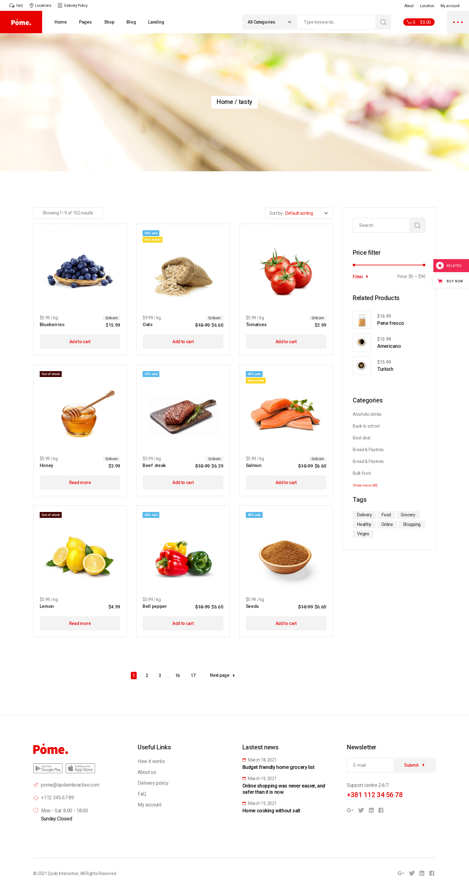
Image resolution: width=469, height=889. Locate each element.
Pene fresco (390, 323)
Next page (222, 675)
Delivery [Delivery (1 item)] (364, 514)
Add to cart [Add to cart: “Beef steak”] (182, 482)
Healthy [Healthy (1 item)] (364, 524)
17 (193, 675)
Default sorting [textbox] (299, 213)
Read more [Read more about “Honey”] (80, 482)
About (409, 6)
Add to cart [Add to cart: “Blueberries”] (80, 341)
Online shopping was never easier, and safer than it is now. (283, 789)
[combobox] (270, 22)
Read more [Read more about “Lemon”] (80, 623)
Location (427, 6)
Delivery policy (153, 783)
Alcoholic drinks (367, 414)
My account (450, 6)
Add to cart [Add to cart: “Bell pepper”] (182, 623)
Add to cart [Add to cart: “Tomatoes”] (286, 341)
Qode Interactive (63, 873)
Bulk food (361, 473)
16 (177, 675)
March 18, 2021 (259, 760)
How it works (151, 761)
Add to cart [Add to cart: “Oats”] (182, 341)
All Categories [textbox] (261, 22)
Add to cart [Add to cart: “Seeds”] (286, 623)
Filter (358, 276)
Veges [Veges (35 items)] (363, 533)
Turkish (385, 369)
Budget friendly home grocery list (278, 767)
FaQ (142, 794)
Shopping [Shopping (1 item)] (412, 524)
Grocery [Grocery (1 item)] (408, 514)
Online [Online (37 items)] (387, 524)
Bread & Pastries (368, 449)
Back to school (366, 426)
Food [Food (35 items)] (386, 514)
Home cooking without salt (271, 811)
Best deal (361, 437)
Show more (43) (365, 485)
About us (147, 772)
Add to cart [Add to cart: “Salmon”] (286, 482)
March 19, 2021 (259, 778)
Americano (389, 346)
